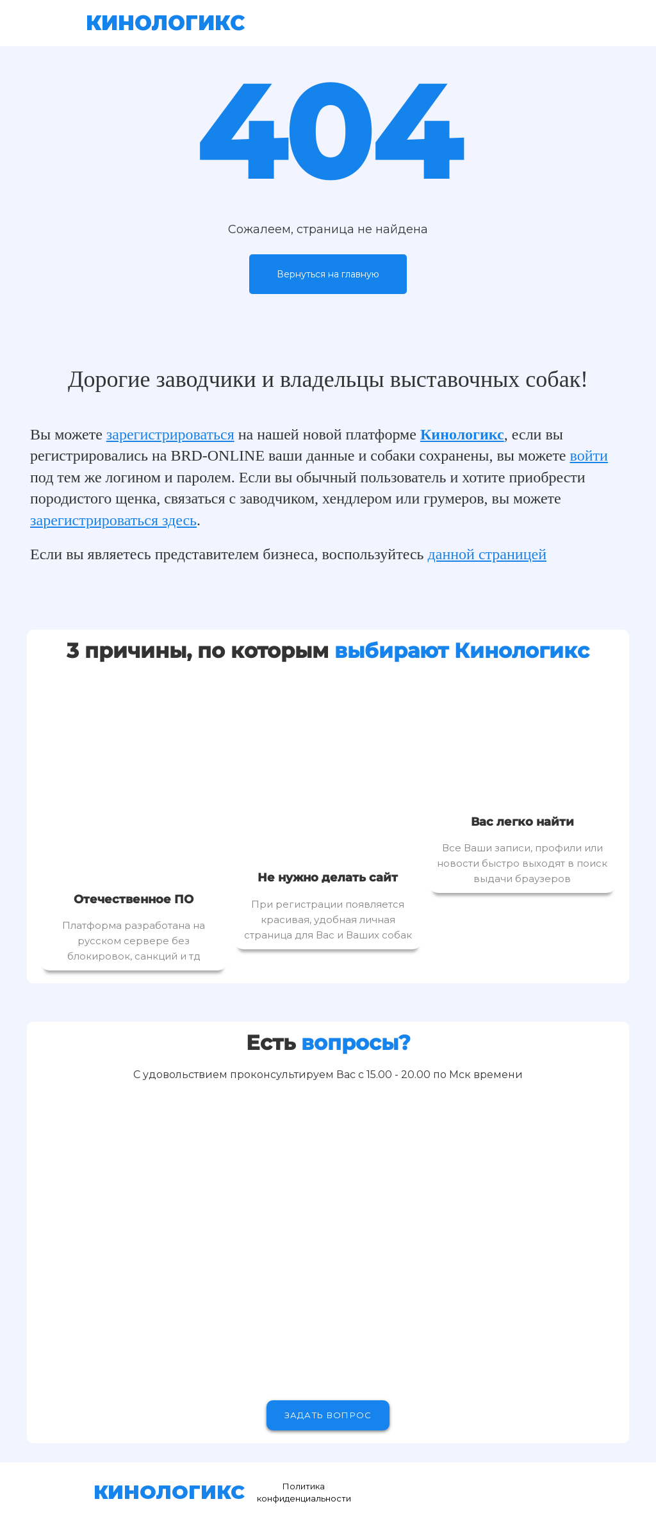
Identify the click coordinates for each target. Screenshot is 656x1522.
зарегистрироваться (170, 434)
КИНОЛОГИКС (165, 22)
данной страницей (487, 554)
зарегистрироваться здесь (113, 520)
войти (589, 455)
